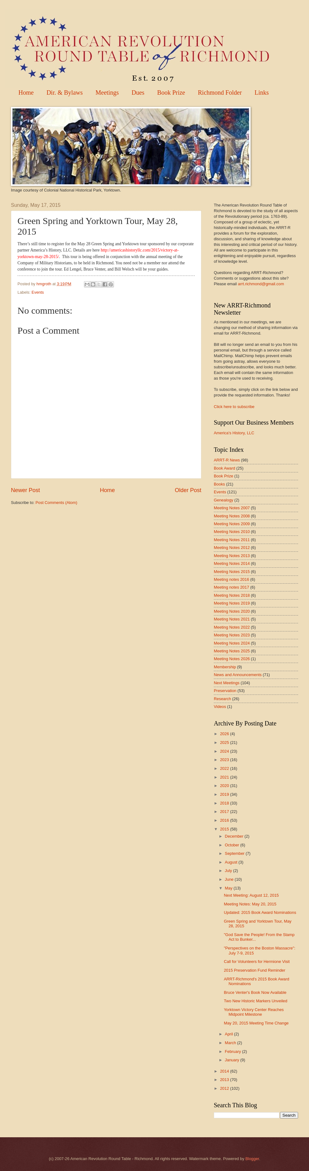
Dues (137, 92)
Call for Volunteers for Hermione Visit (257, 961)
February (233, 1051)
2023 (225, 759)
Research (222, 698)
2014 (225, 1071)
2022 (225, 768)
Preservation (225, 690)
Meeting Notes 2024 (232, 643)
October (232, 845)
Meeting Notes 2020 (232, 611)
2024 (225, 751)
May (229, 888)
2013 (225, 1079)
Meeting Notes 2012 (232, 547)
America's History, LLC (234, 433)
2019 (225, 794)
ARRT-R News (227, 460)
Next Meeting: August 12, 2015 (251, 895)
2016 (225, 820)
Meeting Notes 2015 (232, 571)
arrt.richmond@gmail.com (261, 284)
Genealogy (223, 500)
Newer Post (25, 490)
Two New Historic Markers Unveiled (255, 1001)
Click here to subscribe (234, 406)
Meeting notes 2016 (231, 579)
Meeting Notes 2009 (232, 523)
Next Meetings (226, 682)
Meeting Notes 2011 (232, 539)
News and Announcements (238, 674)
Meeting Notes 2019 (232, 603)
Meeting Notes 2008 (232, 516)
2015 (225, 829)
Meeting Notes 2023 (232, 635)
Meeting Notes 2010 (232, 531)
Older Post (188, 490)
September (235, 853)
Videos (220, 706)
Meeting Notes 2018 (232, 595)
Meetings (107, 92)
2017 (225, 811)
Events (38, 292)
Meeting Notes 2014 (232, 563)
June (230, 879)
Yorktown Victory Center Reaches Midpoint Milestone (254, 1012)
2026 (225, 733)
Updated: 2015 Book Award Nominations (260, 912)
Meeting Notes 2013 (232, 555)
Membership (225, 667)
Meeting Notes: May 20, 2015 (250, 904)
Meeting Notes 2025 (232, 651)
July (229, 870)
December (234, 836)
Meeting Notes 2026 (232, 658)
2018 (225, 803)
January (232, 1060)
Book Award (224, 468)
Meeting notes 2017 (231, 587)
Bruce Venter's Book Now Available (255, 992)
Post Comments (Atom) (56, 502)
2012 (225, 1088)
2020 (225, 785)
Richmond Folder (220, 92)
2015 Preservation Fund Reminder (254, 970)
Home (26, 92)
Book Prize (171, 92)
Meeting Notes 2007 (232, 508)
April (229, 1034)
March (231, 1042)
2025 (225, 742)
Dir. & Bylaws (65, 92)
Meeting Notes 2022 (232, 627)
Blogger (252, 1158)
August (231, 862)
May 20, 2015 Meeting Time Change (256, 1023)
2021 (225, 777)
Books (219, 484)
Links (262, 92)
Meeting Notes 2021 (232, 619)
